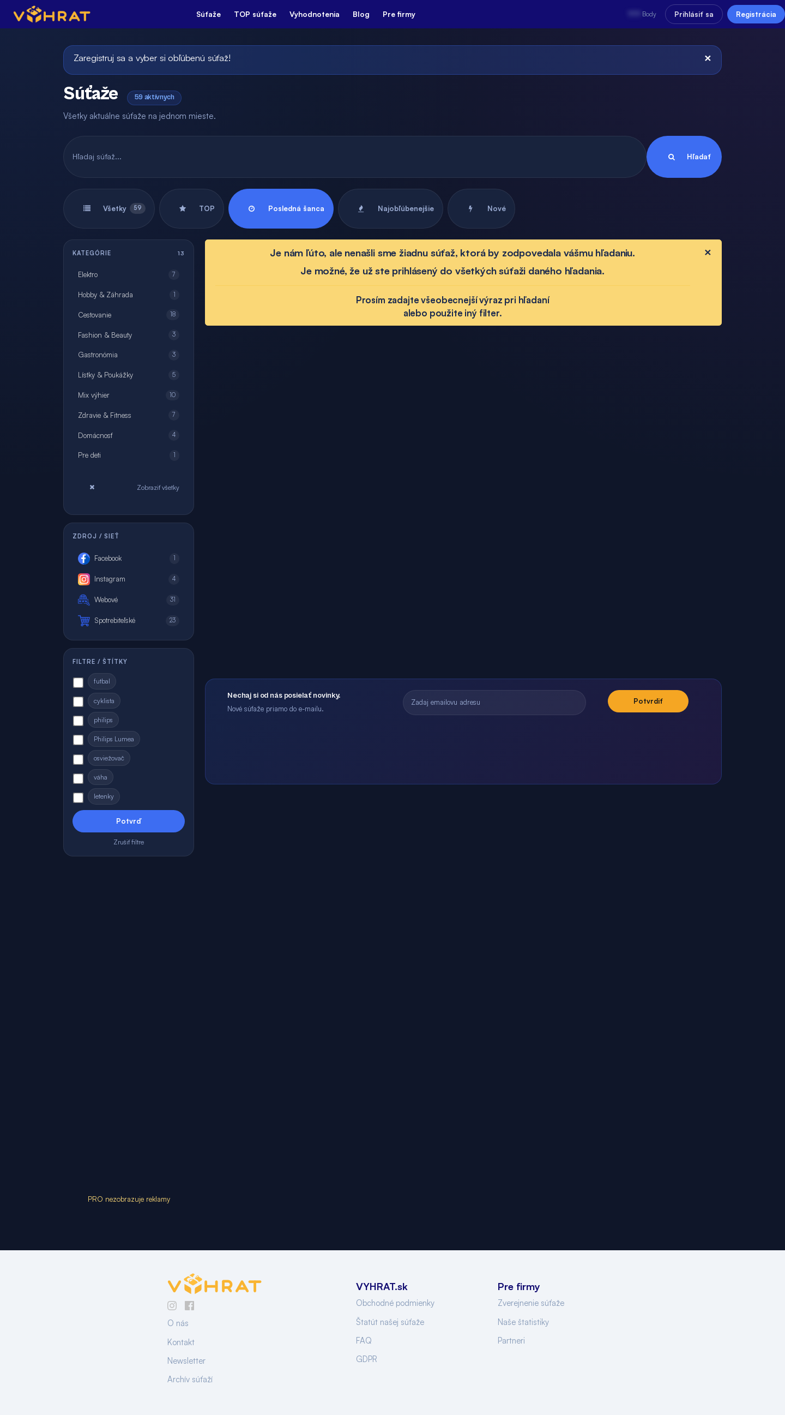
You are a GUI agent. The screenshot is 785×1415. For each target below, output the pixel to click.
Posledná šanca (281, 208)
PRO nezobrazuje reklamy (129, 1199)
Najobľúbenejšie (390, 208)
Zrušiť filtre (128, 842)
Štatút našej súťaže (390, 1322)
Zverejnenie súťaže (531, 1303)
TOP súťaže (255, 14)
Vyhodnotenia (314, 14)
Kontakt (181, 1342)
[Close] (707, 57)
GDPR (366, 1359)
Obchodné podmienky (395, 1303)
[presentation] (546, 744)
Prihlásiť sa (694, 14)
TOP (191, 208)
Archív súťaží (190, 1379)
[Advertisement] (128, 1027)
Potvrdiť (648, 701)
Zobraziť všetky (128, 487)
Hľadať (684, 156)
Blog (361, 14)
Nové (481, 208)
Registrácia (756, 14)
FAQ (364, 1340)
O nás (178, 1323)
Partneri (511, 1340)
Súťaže (208, 14)
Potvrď (128, 821)
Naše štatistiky (523, 1322)
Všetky (109, 208)
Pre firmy (399, 14)
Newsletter (186, 1361)
